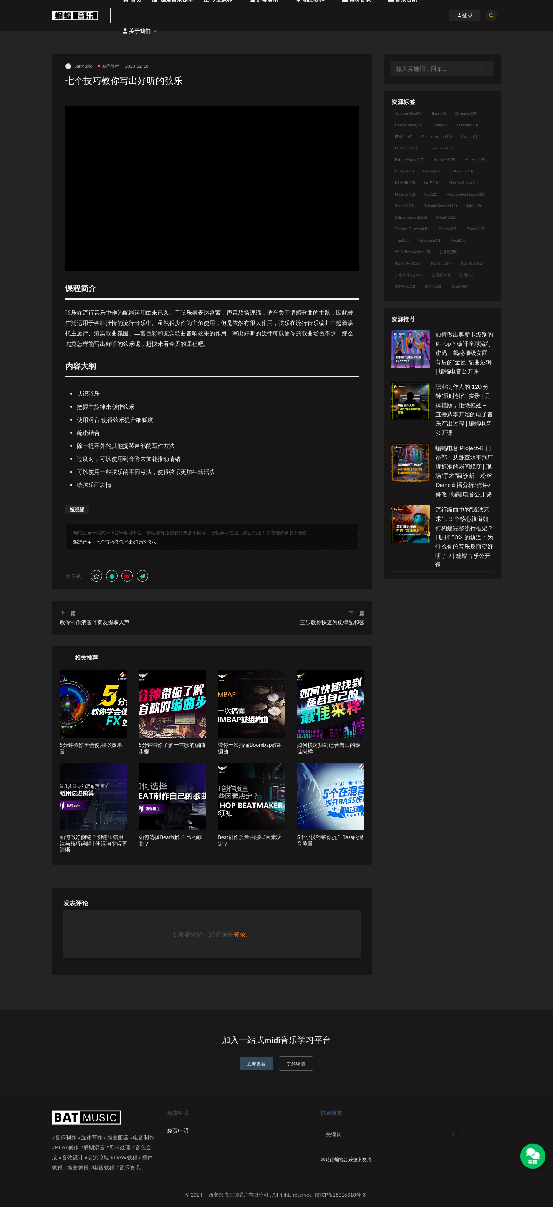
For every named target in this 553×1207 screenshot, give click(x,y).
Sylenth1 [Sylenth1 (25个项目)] (446, 217)
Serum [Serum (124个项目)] (404, 205)
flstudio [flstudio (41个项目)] (470, 136)
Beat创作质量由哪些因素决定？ (249, 840)
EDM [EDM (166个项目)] (403, 136)
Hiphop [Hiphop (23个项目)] (404, 171)
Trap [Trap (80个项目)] (402, 240)
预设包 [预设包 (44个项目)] (461, 286)
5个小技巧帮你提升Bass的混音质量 (330, 840)
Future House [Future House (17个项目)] (409, 159)
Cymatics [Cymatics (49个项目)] (466, 113)
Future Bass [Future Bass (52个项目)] (439, 148)
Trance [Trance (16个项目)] (475, 228)
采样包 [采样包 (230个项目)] (405, 286)
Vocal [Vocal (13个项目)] (459, 240)
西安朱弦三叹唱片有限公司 (238, 1195)
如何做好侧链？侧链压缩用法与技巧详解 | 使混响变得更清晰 (93, 843)
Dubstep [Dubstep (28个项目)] (467, 125)
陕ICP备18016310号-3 (340, 1195)
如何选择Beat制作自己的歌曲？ (170, 840)
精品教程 (108, 65)
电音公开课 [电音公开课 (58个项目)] (408, 263)
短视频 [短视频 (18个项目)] (441, 274)
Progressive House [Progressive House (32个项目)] (465, 194)
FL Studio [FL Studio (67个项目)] (406, 148)
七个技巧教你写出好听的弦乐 (126, 542)
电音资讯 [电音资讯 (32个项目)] (472, 263)
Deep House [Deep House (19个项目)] (408, 125)
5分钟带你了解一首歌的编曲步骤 (172, 747)
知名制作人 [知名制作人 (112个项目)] (409, 274)
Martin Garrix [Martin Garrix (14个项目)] (463, 182)
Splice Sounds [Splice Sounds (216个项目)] (411, 217)
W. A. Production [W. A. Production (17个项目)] (412, 251)
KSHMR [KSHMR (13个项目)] (405, 182)
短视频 (77, 509)
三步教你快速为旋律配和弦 (332, 622)
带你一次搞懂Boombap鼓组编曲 (250, 747)
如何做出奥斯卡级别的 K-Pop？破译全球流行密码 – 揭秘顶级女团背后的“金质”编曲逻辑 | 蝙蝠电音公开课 (464, 353)
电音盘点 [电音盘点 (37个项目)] (441, 263)
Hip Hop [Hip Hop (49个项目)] (474, 159)
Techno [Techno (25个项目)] (448, 228)
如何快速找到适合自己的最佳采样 (329, 747)
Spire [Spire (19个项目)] (473, 205)
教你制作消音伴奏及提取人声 (94, 622)
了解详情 (296, 1063)
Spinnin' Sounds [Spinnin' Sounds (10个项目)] (440, 205)
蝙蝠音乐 (82, 542)
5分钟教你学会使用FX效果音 (91, 747)
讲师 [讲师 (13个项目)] (466, 274)
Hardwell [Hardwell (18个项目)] (444, 159)
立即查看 (256, 1063)
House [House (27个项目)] (431, 171)
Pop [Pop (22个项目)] (430, 194)
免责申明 (178, 1130)
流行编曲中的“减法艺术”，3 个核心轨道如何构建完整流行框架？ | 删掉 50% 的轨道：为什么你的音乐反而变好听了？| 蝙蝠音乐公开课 (464, 537)
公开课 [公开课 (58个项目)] (448, 251)
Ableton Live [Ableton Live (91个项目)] (408, 113)
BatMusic (78, 66)
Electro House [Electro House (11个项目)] (436, 136)
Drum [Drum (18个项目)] (440, 125)
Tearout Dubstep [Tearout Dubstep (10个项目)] (412, 228)
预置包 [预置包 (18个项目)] (433, 286)
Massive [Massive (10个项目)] (405, 194)
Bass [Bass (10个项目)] (439, 113)
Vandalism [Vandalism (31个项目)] (430, 240)
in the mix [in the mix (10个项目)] (461, 171)
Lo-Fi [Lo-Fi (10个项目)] (431, 182)
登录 (239, 934)
